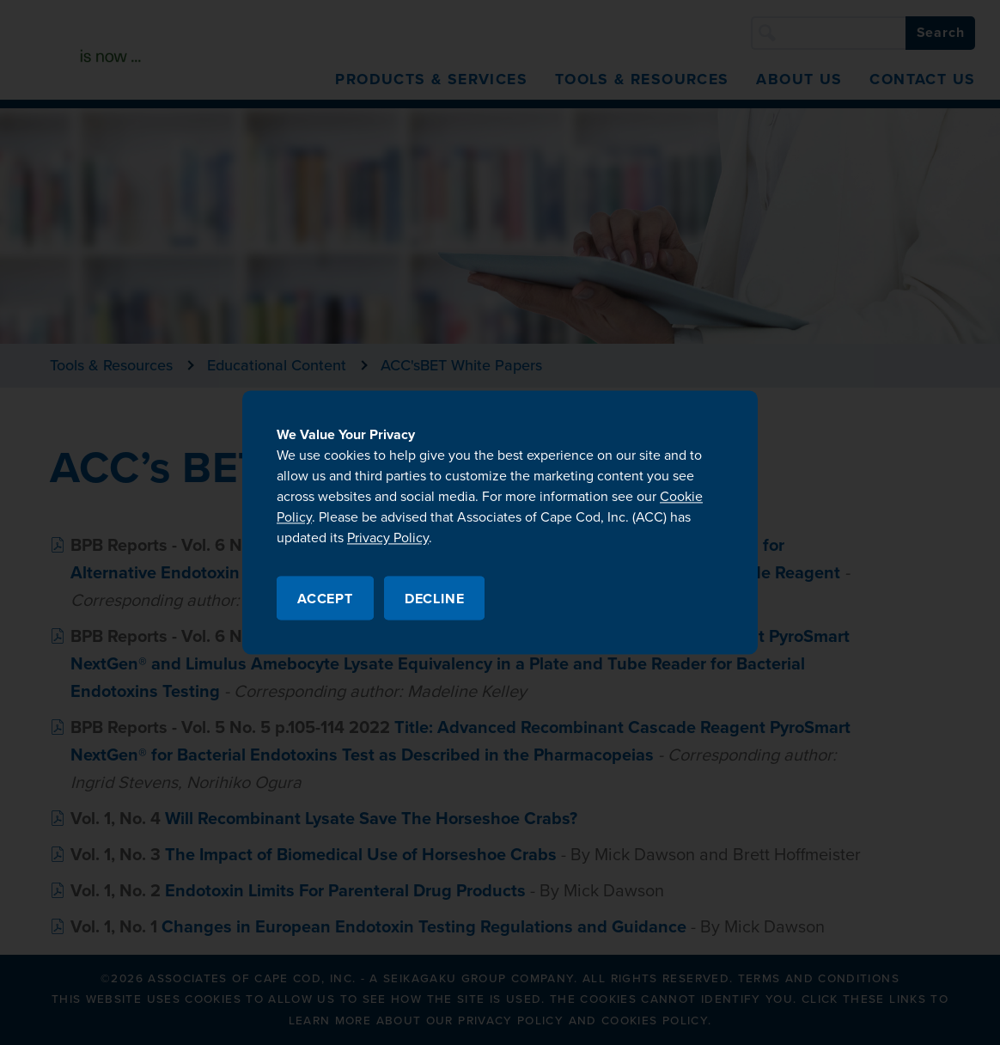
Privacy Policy (388, 538)
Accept (325, 599)
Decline (435, 599)
